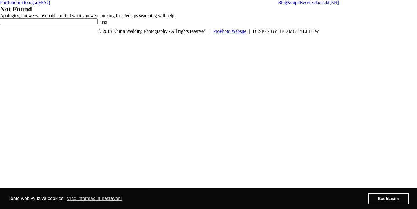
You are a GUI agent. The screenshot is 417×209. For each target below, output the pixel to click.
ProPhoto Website (229, 31)
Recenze (308, 2)
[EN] (334, 2)
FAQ (45, 2)
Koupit (293, 2)
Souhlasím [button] (388, 198)
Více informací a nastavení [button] (94, 198)
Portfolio (8, 2)
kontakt (323, 2)
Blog (282, 2)
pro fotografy (29, 2)
